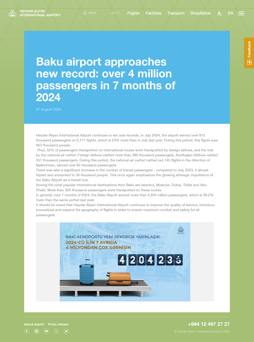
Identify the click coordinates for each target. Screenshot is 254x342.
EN (230, 12)
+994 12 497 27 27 (209, 323)
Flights (133, 12)
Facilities (154, 12)
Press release (58, 323)
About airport (34, 323)
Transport (176, 12)
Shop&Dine (200, 12)
